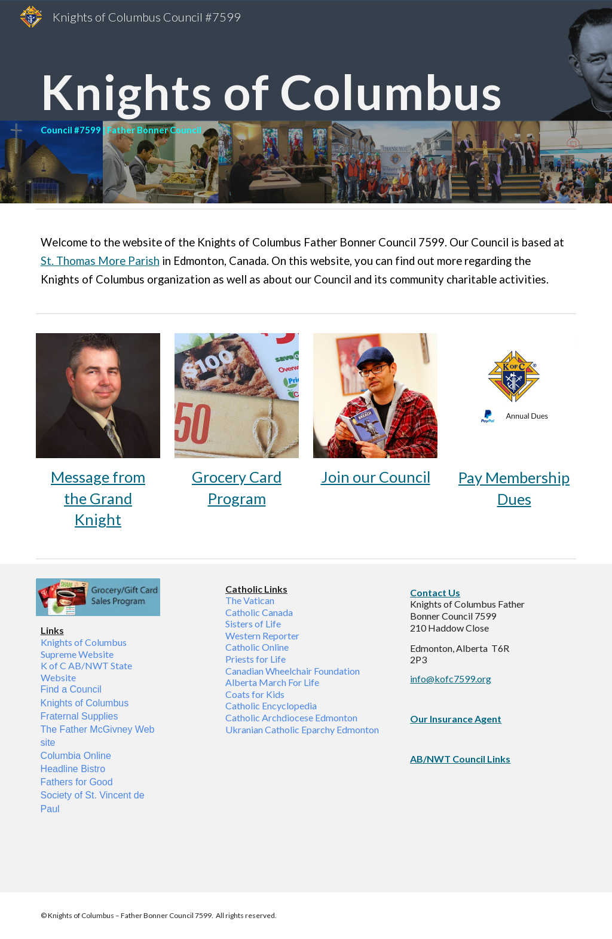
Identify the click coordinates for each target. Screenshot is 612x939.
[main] (306, 101)
